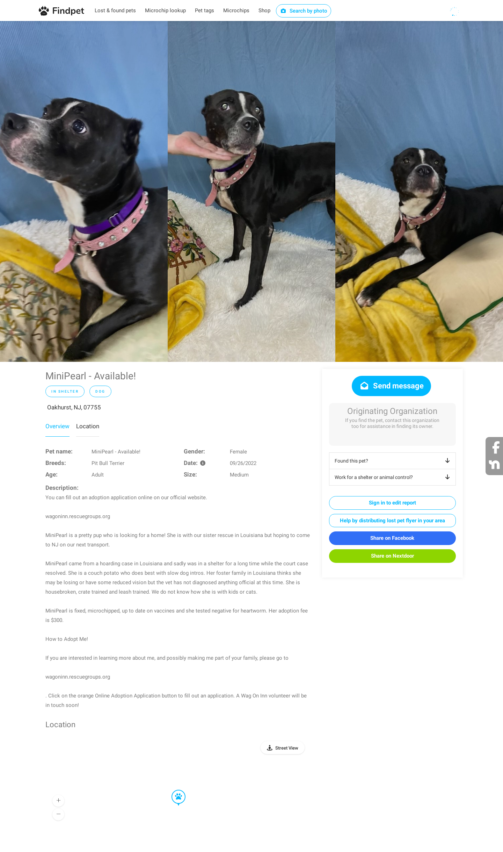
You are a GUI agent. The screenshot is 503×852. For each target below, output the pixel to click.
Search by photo (304, 11)
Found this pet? (393, 460)
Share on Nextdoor (392, 556)
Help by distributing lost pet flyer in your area (392, 520)
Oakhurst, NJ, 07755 (74, 407)
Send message (391, 385)
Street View (286, 748)
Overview (57, 426)
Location (87, 426)
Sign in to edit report (392, 503)
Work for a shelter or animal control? (393, 477)
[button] (174, 790)
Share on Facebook (392, 538)
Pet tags (204, 10)
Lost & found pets (115, 10)
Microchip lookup (165, 10)
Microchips (236, 10)
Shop (264, 10)
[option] (84, 191)
